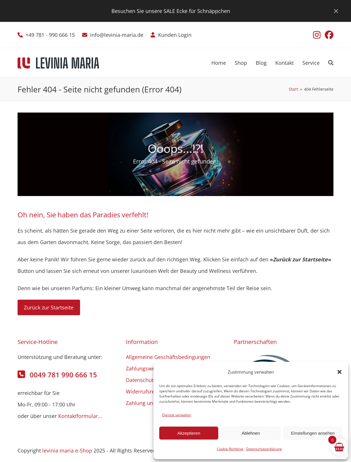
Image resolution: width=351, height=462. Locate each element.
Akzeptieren (188, 433)
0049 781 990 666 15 (63, 374)
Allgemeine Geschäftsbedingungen (168, 356)
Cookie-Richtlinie (230, 448)
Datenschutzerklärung (264, 448)
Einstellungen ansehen (313, 433)
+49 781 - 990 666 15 (50, 34)
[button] (339, 372)
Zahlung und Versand (152, 403)
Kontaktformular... (80, 415)
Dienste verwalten (176, 414)
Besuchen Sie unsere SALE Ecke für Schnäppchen (170, 10)
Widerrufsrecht (144, 391)
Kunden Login (174, 34)
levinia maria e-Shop (67, 450)
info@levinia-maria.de (116, 34)
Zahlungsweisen (145, 368)
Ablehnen (251, 433)
